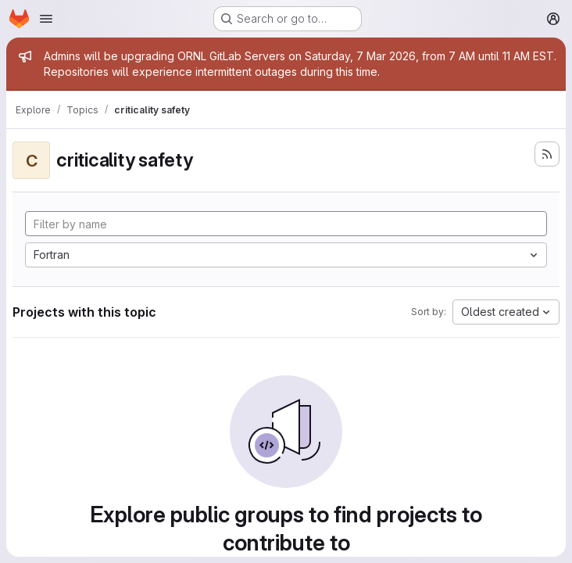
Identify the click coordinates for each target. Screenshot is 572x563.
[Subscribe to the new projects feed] (546, 154)
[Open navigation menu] (46, 18)
